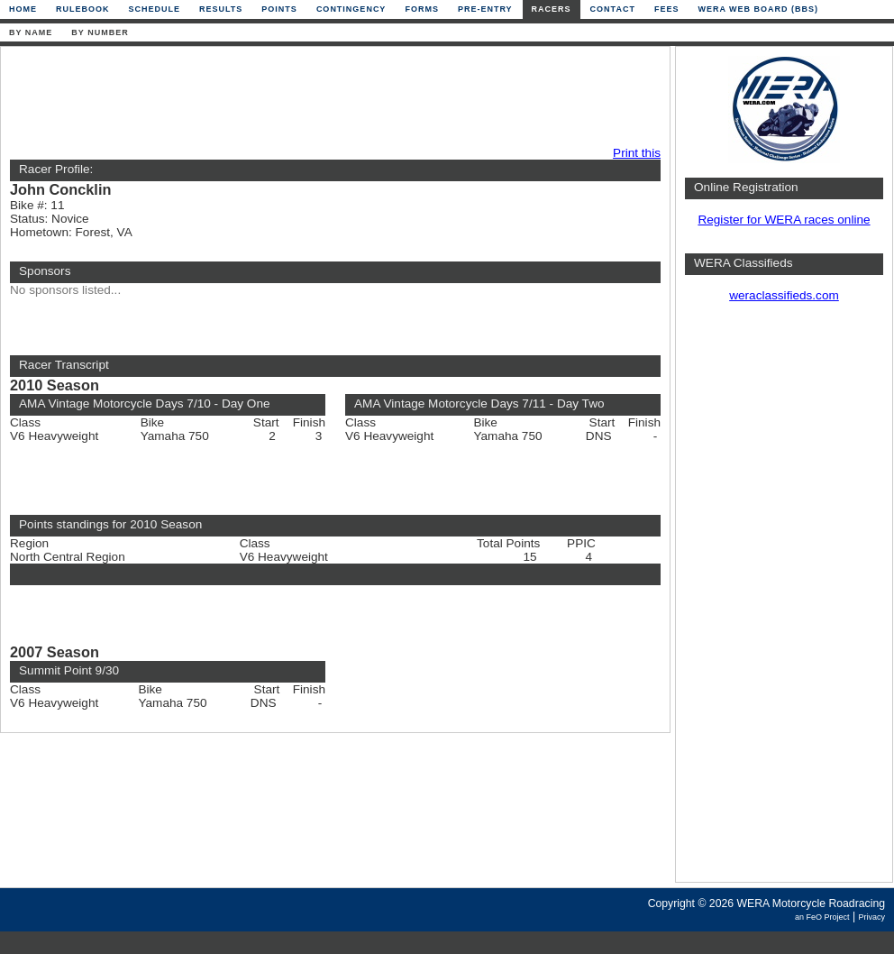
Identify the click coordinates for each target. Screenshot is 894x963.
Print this (637, 153)
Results (220, 9)
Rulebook (83, 9)
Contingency (351, 9)
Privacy (871, 917)
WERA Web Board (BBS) (758, 9)
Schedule (155, 9)
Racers (551, 9)
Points (279, 9)
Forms (422, 9)
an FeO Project (822, 917)
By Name (30, 32)
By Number (99, 32)
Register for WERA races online (784, 219)
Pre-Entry (485, 9)
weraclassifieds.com (784, 295)
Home (23, 9)
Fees (667, 9)
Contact (612, 9)
